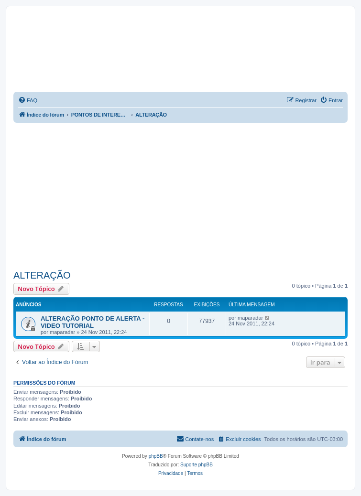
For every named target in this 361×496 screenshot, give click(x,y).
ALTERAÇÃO (42, 275)
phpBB (156, 456)
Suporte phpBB (196, 464)
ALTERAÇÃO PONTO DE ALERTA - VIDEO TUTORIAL (92, 322)
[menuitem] (27, 100)
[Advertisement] (187, 194)
